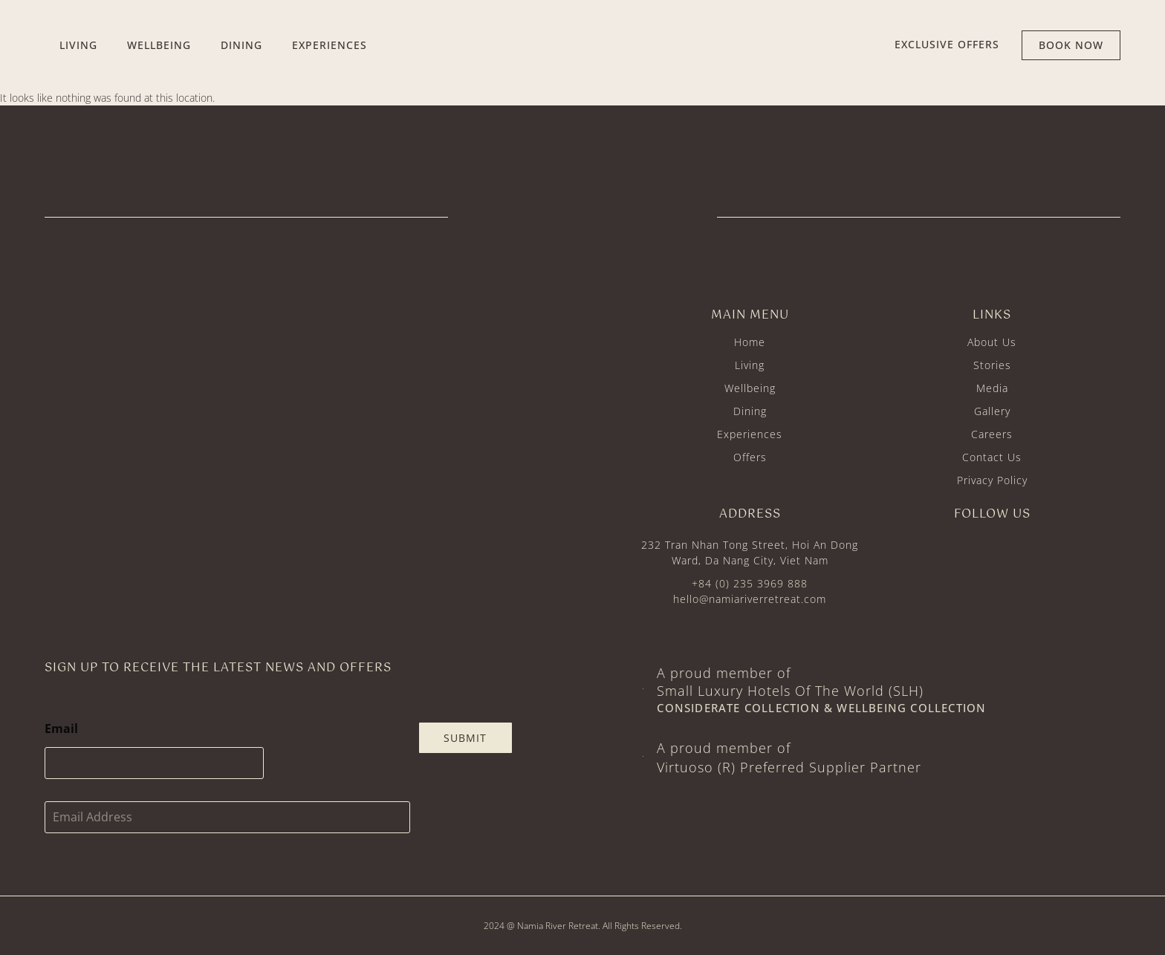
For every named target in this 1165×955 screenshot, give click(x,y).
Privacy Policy (992, 480)
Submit (465, 738)
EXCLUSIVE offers (947, 44)
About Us (991, 342)
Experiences (749, 434)
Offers (750, 457)
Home (749, 342)
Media (992, 388)
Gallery (992, 411)
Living (750, 365)
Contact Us (992, 457)
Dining (750, 411)
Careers (992, 434)
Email (61, 729)
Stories (992, 365)
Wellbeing (750, 388)
